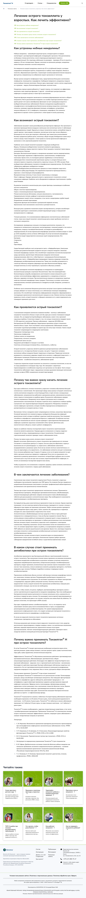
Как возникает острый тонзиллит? (27, 28)
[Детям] (41, 855)
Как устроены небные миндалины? (27, 25)
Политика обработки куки (61, 876)
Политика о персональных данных (41, 876)
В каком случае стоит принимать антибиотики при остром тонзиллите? (39, 41)
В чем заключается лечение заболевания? (29, 37)
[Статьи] (40, 3)
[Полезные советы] (53, 855)
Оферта (73, 876)
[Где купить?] (64, 3)
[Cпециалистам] (51, 3)
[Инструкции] (39, 852)
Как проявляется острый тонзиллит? (28, 31)
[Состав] (38, 849)
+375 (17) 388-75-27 (69, 859)
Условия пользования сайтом (19, 876)
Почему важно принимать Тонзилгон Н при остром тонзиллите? (37, 44)
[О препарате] (29, 3)
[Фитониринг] (52, 852)
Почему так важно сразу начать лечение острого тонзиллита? (36, 34)
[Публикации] (52, 849)
